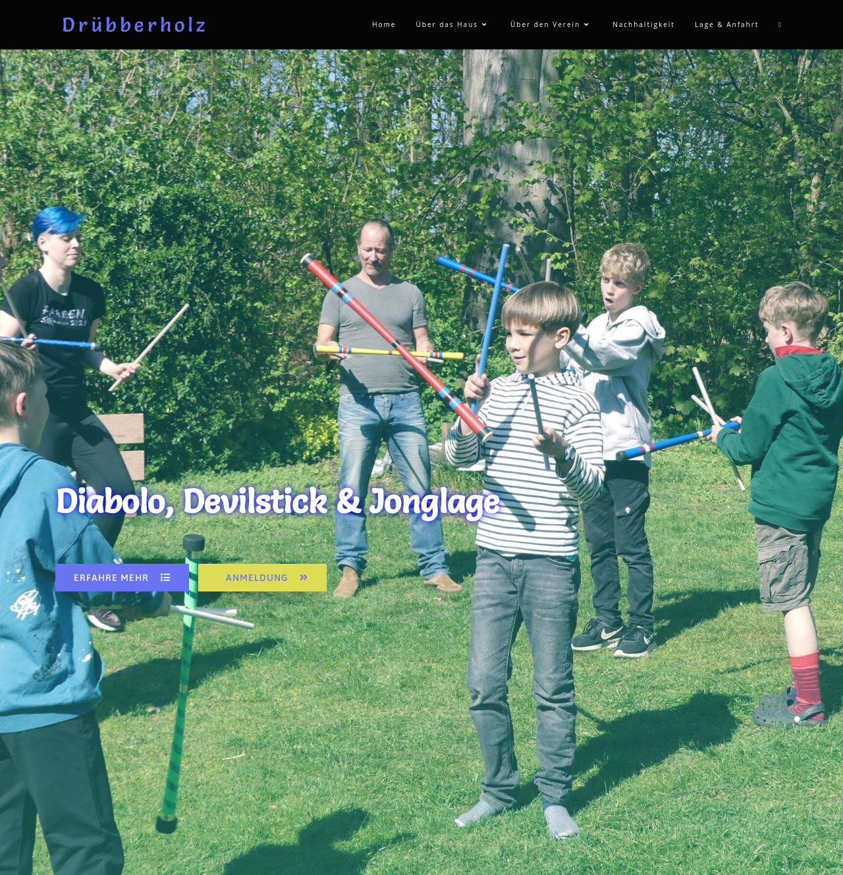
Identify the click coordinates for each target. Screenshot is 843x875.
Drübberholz (135, 25)
